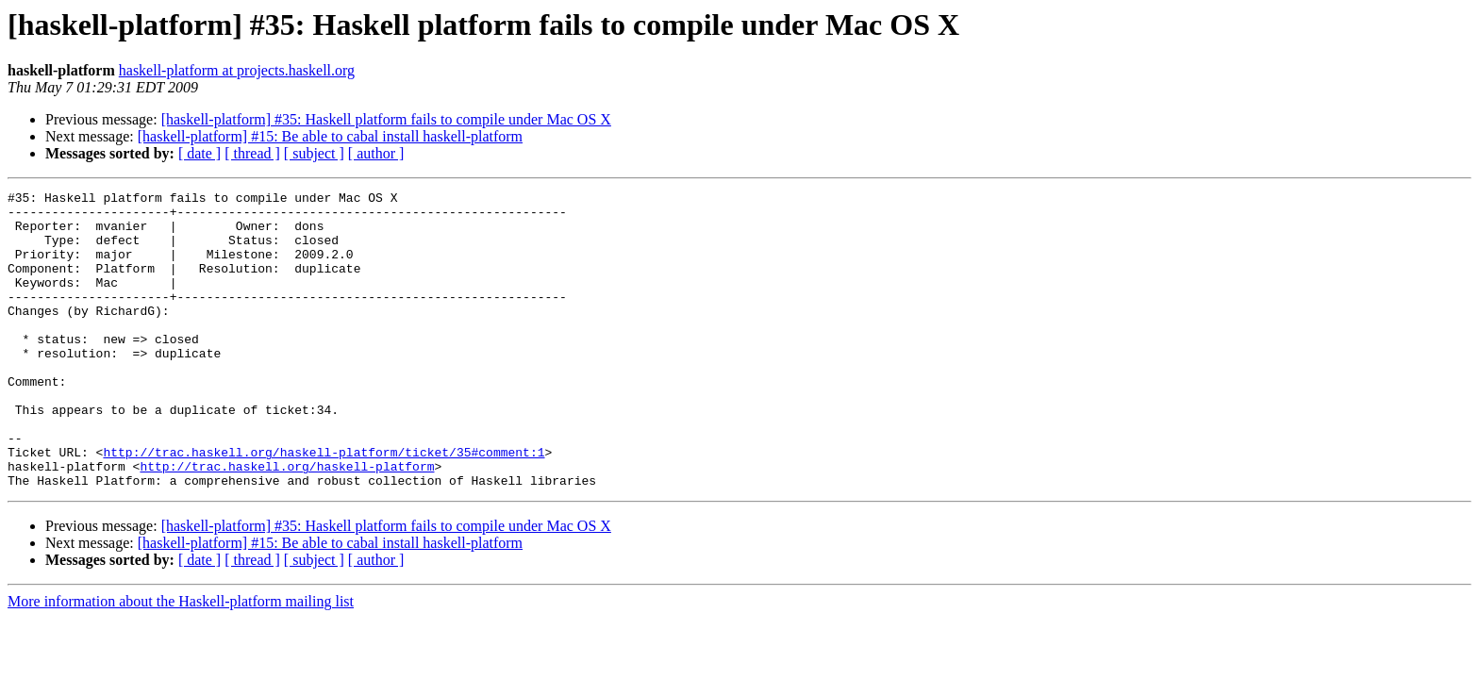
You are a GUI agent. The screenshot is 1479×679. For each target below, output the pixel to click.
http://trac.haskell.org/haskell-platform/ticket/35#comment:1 (323, 505)
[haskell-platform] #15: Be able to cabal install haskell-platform (330, 136)
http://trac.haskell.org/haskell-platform (287, 522)
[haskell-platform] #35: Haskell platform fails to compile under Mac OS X (386, 119)
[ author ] (376, 153)
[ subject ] (314, 153)
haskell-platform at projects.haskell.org (237, 70)
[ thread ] (252, 153)
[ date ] (199, 153)
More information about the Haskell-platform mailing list (181, 661)
